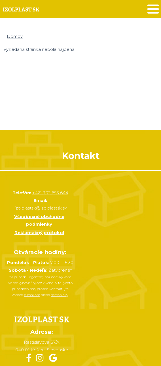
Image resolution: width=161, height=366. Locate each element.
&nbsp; (80, 92)
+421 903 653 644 (50, 192)
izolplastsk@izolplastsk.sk (41, 208)
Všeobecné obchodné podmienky (39, 220)
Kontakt (80, 155)
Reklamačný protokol (39, 232)
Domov (15, 36)
